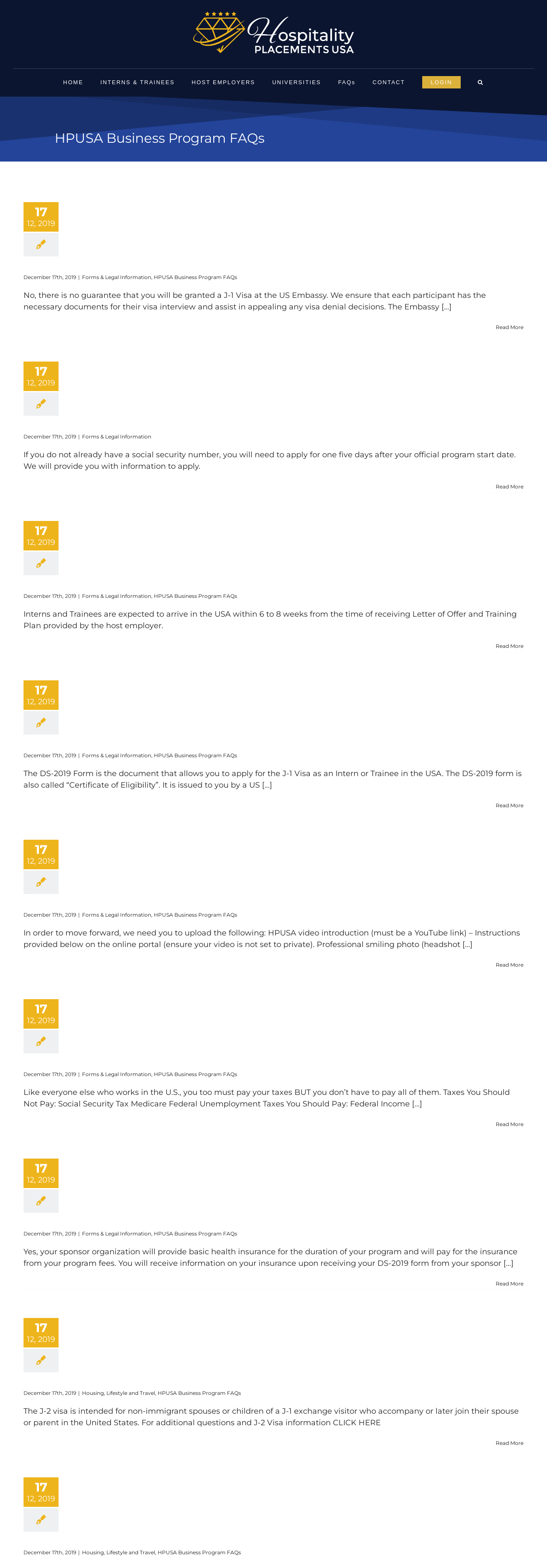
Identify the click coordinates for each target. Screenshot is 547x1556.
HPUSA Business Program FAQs (195, 277)
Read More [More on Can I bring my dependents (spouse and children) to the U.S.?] (509, 1443)
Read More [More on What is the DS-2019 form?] (509, 805)
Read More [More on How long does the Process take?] (509, 646)
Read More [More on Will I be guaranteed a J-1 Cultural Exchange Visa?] (509, 327)
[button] (480, 82)
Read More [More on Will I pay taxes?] (509, 1124)
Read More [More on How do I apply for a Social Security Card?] (509, 486)
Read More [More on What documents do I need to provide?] (509, 965)
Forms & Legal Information (116, 277)
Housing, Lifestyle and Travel (118, 1393)
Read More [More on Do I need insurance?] (509, 1283)
